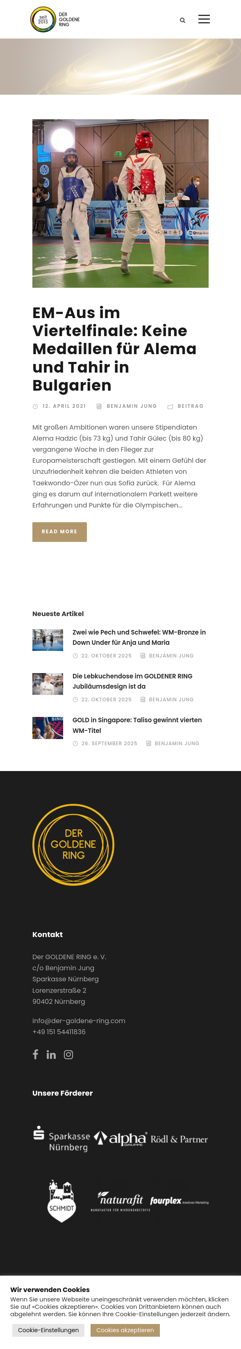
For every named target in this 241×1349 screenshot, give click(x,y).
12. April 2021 (64, 406)
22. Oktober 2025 (107, 655)
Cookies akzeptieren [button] (125, 1330)
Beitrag (191, 406)
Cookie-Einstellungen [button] (48, 1330)
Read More (59, 531)
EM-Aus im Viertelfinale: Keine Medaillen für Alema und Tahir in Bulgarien (114, 349)
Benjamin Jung (132, 406)
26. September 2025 (110, 743)
